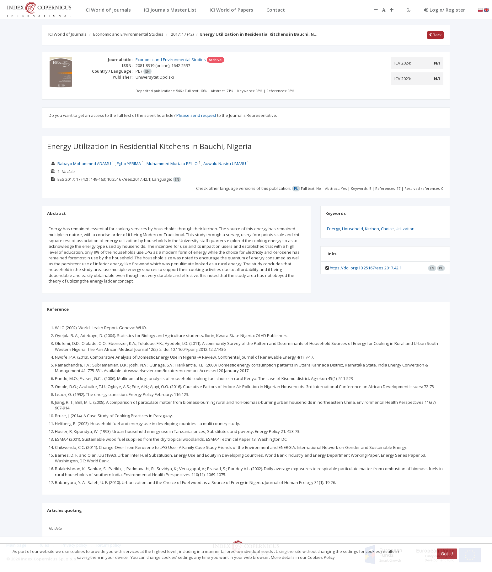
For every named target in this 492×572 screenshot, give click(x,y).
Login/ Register (444, 10)
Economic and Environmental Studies (128, 34)
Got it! (447, 554)
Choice (387, 228)
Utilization (405, 228)
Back (435, 35)
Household (352, 228)
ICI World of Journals (67, 34)
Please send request (196, 115)
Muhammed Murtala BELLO (172, 163)
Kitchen (372, 228)
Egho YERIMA (129, 163)
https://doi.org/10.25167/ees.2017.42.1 (366, 268)
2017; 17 (182, 34)
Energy (333, 228)
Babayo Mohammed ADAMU (84, 163)
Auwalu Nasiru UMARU (224, 163)
